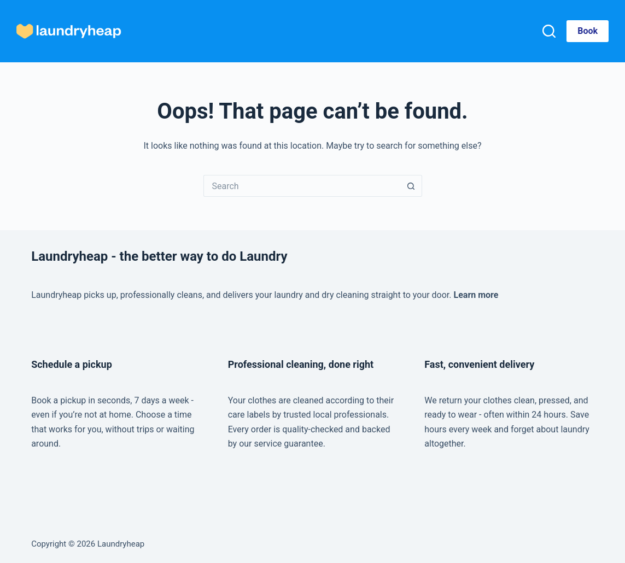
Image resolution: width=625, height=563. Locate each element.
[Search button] (411, 186)
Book (587, 31)
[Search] (549, 31)
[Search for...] (301, 186)
